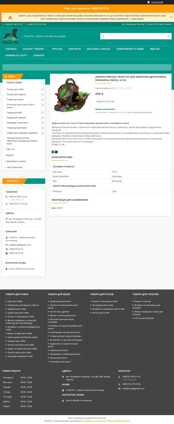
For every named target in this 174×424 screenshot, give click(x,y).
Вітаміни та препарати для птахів (108, 309)
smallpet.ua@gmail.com (20, 245)
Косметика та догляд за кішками (66, 340)
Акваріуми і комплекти (17, 122)
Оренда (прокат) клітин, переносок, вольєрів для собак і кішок (22, 141)
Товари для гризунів (16, 117)
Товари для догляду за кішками (65, 336)
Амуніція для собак (17, 309)
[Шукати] (168, 36)
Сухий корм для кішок (60, 301)
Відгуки (155, 49)
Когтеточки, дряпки (59, 311)
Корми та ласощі (143, 301)
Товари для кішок (15, 99)
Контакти (75, 49)
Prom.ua (102, 418)
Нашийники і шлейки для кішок (65, 354)
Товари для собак (15, 89)
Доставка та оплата (16, 161)
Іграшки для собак (17, 341)
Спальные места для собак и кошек (21, 106)
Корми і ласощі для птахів (105, 301)
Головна (11, 49)
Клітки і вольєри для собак (21, 345)
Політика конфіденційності (118, 421)
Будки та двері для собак (20, 333)
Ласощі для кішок (58, 358)
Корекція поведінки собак (20, 356)
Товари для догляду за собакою (23, 305)
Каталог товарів (33, 49)
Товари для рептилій (17, 128)
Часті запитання (14, 167)
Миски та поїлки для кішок (63, 315)
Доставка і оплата (98, 49)
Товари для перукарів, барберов (22, 133)
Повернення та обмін (130, 49)
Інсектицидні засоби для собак (22, 337)
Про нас (57, 49)
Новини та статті (16, 55)
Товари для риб (14, 112)
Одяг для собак (15, 301)
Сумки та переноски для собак (22, 348)
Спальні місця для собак (19, 352)
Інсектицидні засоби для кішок (65, 332)
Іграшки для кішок (59, 350)
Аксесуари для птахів (102, 305)
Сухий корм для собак (18, 313)
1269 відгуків (157, 2)
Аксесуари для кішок (60, 361)
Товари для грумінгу (16, 94)
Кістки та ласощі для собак (21, 316)
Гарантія (38, 55)
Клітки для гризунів (144, 318)
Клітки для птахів (100, 313)
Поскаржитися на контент (92, 421)
